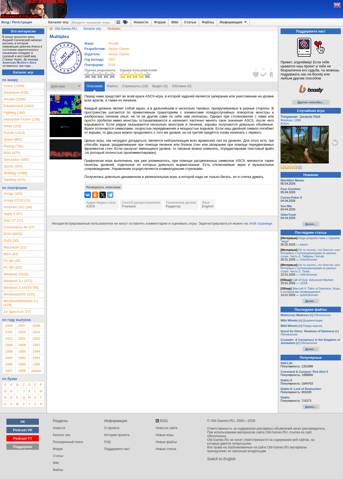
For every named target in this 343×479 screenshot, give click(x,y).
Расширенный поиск (68, 442)
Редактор (173, 206)
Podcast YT (22, 438)
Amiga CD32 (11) (16, 200)
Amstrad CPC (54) (17, 207)
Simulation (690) (16, 160)
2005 (9, 332)
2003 (36, 332)
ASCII (90, 206)
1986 (22, 371)
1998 (22, 345)
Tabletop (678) (14, 180)
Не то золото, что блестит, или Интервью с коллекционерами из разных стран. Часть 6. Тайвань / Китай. (310, 253)
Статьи (190, 22)
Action (285, 123)
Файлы (208, 22)
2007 (111, 59)
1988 (36, 364)
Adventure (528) (15, 92)
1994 (36, 351)
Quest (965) (12, 139)
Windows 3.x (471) (17, 281)
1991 (36, 358)
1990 (9, 364)
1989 (22, 364)
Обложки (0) (182, 86)
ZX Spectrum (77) (17, 312)
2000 (36, 339)
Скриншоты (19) (135, 86)
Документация (312, 320)
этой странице (260, 223)
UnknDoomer (308, 259)
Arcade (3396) (14, 99)
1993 (9, 358)
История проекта (116, 435)
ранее (36, 371)
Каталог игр (58, 22)
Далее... (310, 224)
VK (22, 422)
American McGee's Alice (19, 62)
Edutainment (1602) (18, 106)
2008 (9, 326)
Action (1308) (13, 86)
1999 (9, 345)
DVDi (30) (11, 241)
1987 (9, 371)
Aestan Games (118, 49)
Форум (160, 22)
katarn (304, 244)
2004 (22, 332)
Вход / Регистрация (16, 22)
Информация (233, 22)
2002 (9, 339)
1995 (22, 351)
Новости (141, 22)
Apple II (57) (13, 214)
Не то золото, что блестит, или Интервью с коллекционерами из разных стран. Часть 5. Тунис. (310, 268)
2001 (22, 339)
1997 (36, 345)
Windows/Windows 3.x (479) (20, 303)
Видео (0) (159, 86)
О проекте (112, 428)
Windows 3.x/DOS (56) (21, 288)
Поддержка (22, 447)
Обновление (322, 315)
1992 (22, 358)
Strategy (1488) (15, 173)
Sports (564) (13, 166)
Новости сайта (166, 428)
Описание (95, 86)
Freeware (129, 206)
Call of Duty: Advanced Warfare (312, 279)
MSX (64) (10, 254)
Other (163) (12, 126)
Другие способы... (310, 102)
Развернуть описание (103, 187)
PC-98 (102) (13, 267)
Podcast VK (22, 430)
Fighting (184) (14, 113)
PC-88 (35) (12, 261)
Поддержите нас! (117, 449)
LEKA (303, 283)
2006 (36, 326)
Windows (287, 120)
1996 (9, 351)
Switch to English (221, 459)
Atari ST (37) (13, 220)
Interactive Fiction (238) (21, 119)
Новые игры (165, 435)
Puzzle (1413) (14, 133)
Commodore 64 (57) (19, 227)
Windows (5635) (16, 274)
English (207, 206)
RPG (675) (11, 153)
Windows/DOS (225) (19, 294)
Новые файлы (166, 442)
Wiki (174, 22)
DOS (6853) (12, 234)
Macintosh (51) (15, 247)
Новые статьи (166, 449)
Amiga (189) (13, 194)
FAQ (107, 442)
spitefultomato (309, 295)
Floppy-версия (312, 325)
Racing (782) (13, 146)
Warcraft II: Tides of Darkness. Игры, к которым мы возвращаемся (311, 290)
